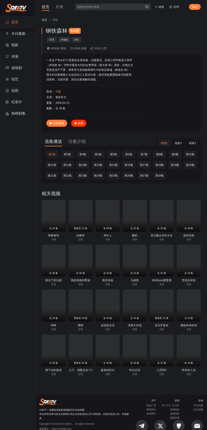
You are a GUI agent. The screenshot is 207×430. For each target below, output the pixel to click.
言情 (76, 40)
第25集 (113, 175)
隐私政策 (175, 417)
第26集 (129, 175)
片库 (59, 7)
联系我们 (151, 409)
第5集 (113, 154)
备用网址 (151, 413)
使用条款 (175, 409)
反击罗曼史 (162, 325)
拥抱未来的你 (188, 325)
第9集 (175, 154)
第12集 (67, 164)
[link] (44, 19)
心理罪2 (162, 370)
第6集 (128, 154)
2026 (51, 40)
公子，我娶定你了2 (81, 370)
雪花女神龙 (189, 280)
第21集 (52, 175)
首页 (45, 7)
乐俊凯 (135, 280)
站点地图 (198, 409)
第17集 (144, 164)
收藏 (78, 123)
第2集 (67, 154)
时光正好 (134, 370)
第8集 (159, 154)
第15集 (113, 164)
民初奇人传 (189, 370)
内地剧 (64, 40)
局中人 (108, 235)
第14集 (98, 164)
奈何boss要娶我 (162, 280)
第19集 (175, 164)
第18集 (159, 164)
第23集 (83, 175)
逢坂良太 (60, 97)
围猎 (80, 325)
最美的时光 (107, 370)
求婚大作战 (135, 325)
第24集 (98, 175)
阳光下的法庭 (53, 280)
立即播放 (56, 123)
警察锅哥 (53, 235)
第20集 (190, 164)
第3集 (82, 154)
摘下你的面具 (53, 370)
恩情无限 (188, 235)
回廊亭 (80, 235)
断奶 (134, 235)
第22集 (67, 175)
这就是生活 (107, 325)
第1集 (52, 154)
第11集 (52, 164)
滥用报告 (175, 413)
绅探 (53, 325)
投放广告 (151, 405)
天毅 (58, 91)
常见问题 (198, 405)
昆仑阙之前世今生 (162, 235)
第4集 (98, 154)
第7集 (144, 154)
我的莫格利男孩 (80, 280)
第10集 (190, 154)
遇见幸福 (107, 280)
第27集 (144, 175)
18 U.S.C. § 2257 (170, 405)
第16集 (129, 164)
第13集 (83, 164)
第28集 (159, 175)
